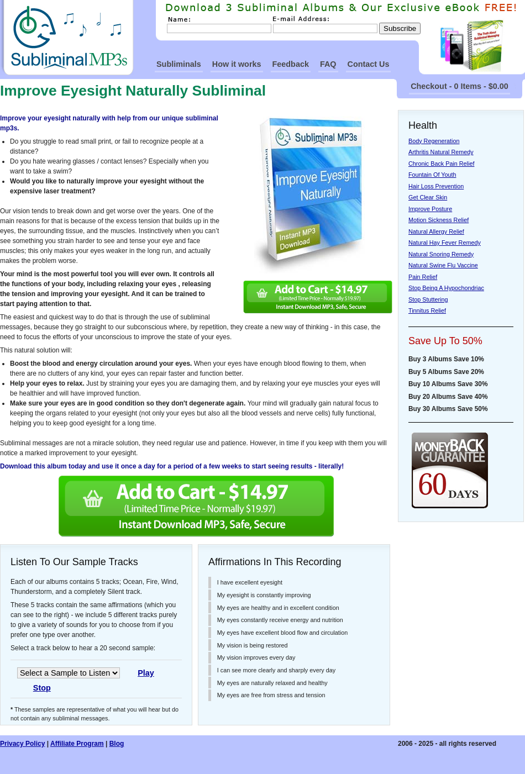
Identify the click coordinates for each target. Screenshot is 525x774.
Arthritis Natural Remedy (441, 152)
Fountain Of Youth (432, 174)
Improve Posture (430, 209)
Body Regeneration (433, 141)
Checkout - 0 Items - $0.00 (459, 86)
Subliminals (178, 64)
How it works (236, 64)
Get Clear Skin (427, 197)
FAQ (328, 64)
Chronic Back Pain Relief (441, 163)
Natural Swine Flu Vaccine (443, 265)
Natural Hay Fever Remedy (444, 242)
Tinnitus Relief (427, 310)
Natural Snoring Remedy (441, 254)
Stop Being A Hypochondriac (446, 288)
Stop (42, 687)
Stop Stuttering (428, 299)
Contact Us (369, 64)
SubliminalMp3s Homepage (67, 37)
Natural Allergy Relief (436, 231)
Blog (116, 743)
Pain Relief (422, 276)
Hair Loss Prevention (436, 186)
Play (146, 672)
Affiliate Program (77, 743)
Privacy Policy (22, 743)
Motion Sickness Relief (438, 220)
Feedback (290, 64)
